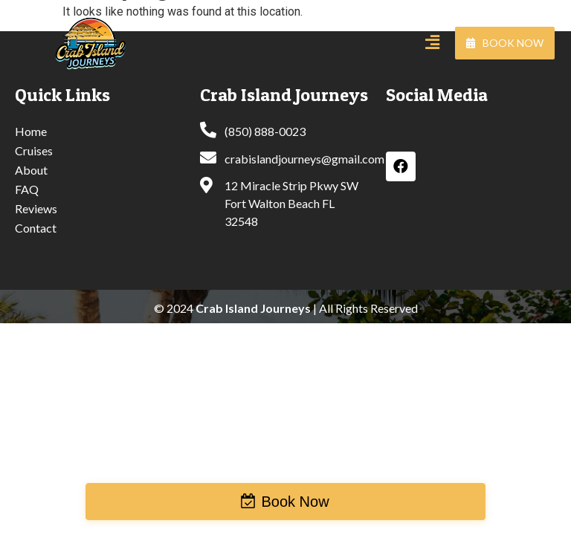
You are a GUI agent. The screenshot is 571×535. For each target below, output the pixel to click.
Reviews (36, 208)
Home (31, 131)
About (31, 170)
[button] (505, 43)
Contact (36, 228)
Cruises (34, 150)
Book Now (295, 501)
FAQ (27, 189)
